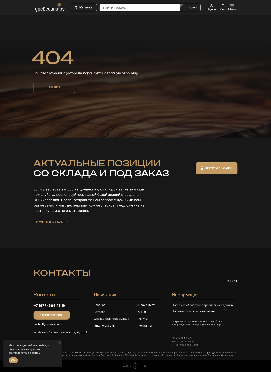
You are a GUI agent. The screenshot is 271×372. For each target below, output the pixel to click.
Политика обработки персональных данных (202, 305)
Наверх (231, 281)
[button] (211, 7)
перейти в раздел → (51, 221)
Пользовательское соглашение (193, 311)
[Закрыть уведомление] (59, 342)
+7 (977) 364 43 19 (49, 306)
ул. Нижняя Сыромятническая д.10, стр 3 (60, 332)
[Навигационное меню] (232, 7)
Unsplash (162, 352)
